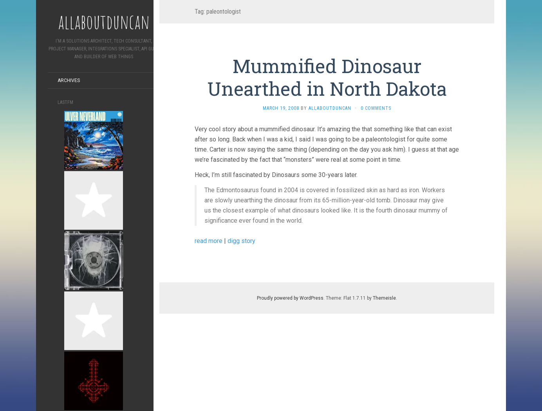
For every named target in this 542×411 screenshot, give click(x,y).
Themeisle (384, 298)
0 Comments (376, 108)
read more (208, 241)
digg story (241, 241)
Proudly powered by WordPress (290, 298)
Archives (69, 80)
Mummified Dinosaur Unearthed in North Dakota (327, 77)
